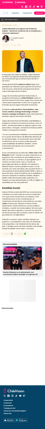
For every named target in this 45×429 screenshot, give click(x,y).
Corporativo (8, 400)
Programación (27, 13)
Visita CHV (8, 413)
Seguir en (8, 234)
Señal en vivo (39, 13)
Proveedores (8, 406)
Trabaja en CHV (9, 408)
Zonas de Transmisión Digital (15, 411)
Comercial (8, 403)
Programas (15, 13)
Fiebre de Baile (10, 249)
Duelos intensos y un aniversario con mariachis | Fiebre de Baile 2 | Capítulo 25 (20, 273)
